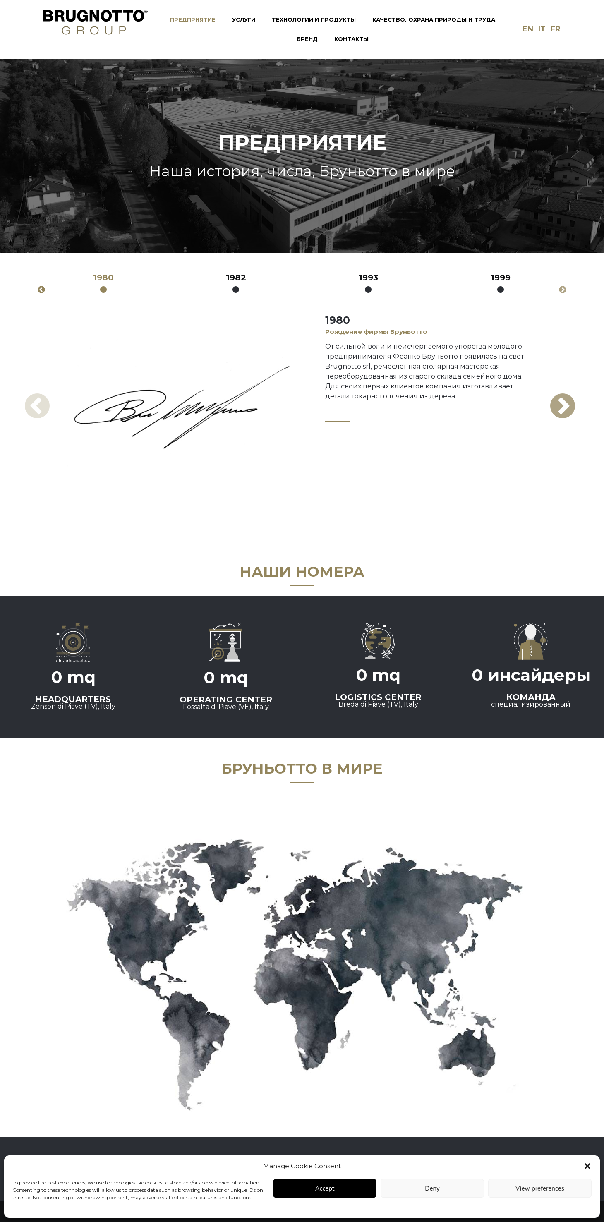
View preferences (539, 1188)
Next (562, 290)
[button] (587, 1166)
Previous (41, 290)
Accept (325, 1188)
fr (556, 29)
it (542, 29)
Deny (432, 1188)
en (528, 29)
